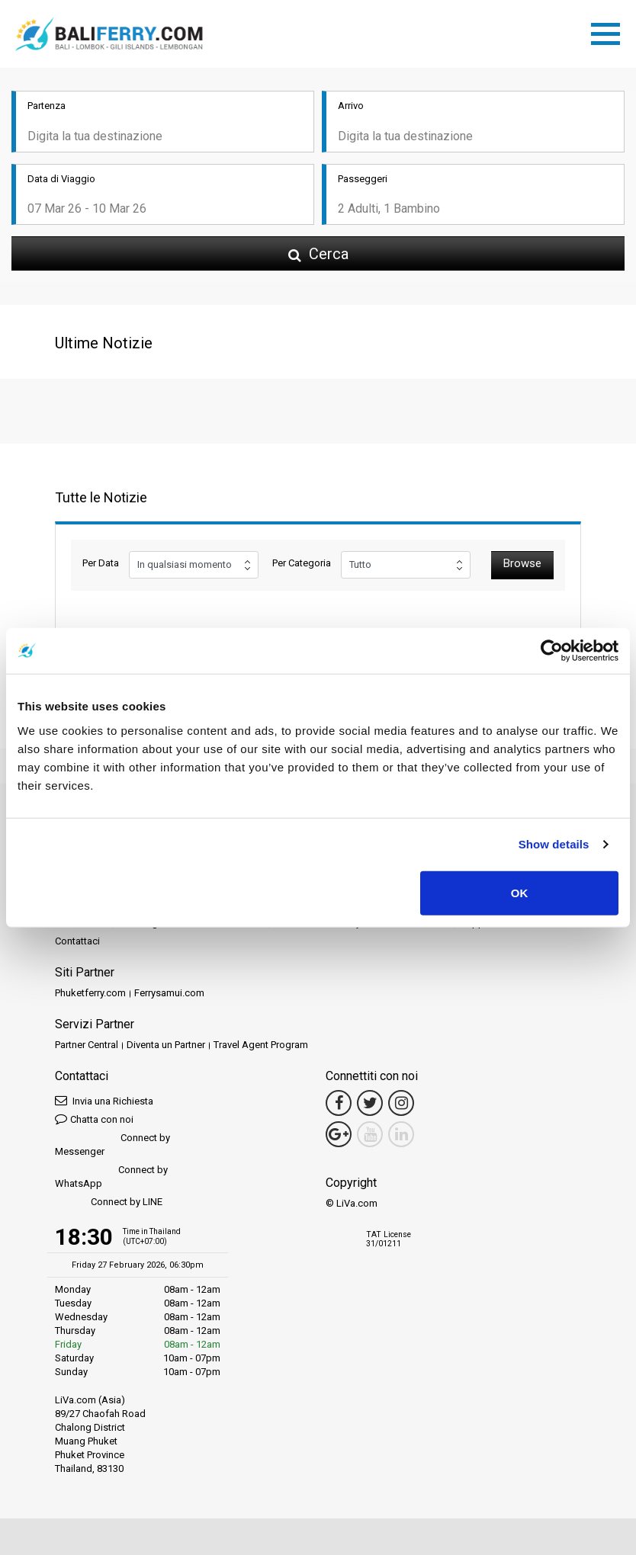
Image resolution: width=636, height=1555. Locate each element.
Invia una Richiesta (104, 1100)
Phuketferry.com (90, 993)
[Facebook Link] (339, 1103)
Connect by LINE (108, 1202)
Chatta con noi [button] (94, 1118)
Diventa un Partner (166, 1044)
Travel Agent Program (261, 1044)
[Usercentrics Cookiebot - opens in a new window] (551, 651)
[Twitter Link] (370, 1103)
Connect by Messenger (112, 1144)
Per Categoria (301, 563)
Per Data (100, 563)
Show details (554, 844)
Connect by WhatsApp (111, 1176)
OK (519, 892)
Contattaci (77, 941)
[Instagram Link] (401, 1103)
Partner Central (86, 1044)
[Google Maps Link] (339, 1134)
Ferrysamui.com (169, 993)
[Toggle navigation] (609, 31)
